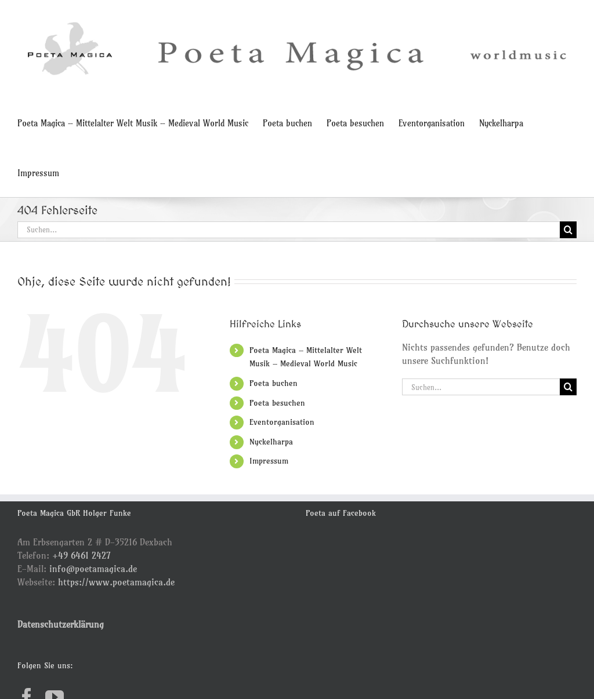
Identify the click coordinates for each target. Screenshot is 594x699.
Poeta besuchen (277, 403)
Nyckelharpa (271, 441)
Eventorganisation (281, 422)
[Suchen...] (288, 229)
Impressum (268, 461)
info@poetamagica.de (93, 568)
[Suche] (568, 229)
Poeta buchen (273, 383)
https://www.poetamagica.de (116, 582)
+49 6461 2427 (81, 555)
